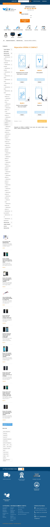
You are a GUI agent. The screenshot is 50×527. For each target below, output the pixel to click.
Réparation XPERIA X (7, 118)
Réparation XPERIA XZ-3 (7, 144)
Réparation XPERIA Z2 (7, 172)
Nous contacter (13, 518)
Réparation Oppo (7, 76)
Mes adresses (20, 511)
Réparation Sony (7, 91)
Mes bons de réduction (22, 514)
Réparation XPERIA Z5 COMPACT (7, 158)
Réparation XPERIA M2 (7, 197)
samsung (5, 433)
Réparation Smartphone (7, 54)
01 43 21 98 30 (30, 8)
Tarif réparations (18, 28)
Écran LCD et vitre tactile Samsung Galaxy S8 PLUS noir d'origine (7, 374)
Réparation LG (7, 215)
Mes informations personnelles (23, 512)
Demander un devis (25, 20)
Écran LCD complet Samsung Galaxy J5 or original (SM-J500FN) (7, 279)
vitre (7, 444)
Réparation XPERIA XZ (7, 127)
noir (10, 444)
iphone (4, 457)
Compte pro (14, 1)
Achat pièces (7, 28)
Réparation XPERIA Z (7, 185)
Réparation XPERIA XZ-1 (7, 131)
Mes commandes (21, 507)
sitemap (11, 520)
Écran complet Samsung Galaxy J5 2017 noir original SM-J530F (7, 260)
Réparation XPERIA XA (7, 114)
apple (4, 444)
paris (4, 450)
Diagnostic (39, 105)
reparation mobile (6, 448)
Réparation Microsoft (7, 219)
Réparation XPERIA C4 (7, 208)
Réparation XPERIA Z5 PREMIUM (7, 149)
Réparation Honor (7, 69)
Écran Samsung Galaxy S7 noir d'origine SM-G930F (7, 316)
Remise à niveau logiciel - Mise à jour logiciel (22, 106)
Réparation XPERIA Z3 (7, 163)
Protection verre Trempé (7, 223)
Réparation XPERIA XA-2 (7, 95)
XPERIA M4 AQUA (7, 201)
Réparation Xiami (7, 73)
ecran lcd (5, 437)
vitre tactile (5, 440)
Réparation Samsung (7, 61)
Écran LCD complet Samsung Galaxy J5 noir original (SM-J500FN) (7, 355)
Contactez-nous (36, 1)
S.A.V (6, 35)
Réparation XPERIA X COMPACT (7, 123)
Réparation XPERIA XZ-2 (7, 140)
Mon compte (22, 506)
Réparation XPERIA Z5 (7, 154)
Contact (19, 35)
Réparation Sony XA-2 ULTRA (7, 100)
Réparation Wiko (7, 88)
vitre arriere (9, 446)
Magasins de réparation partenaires (12, 511)
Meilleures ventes (6, 231)
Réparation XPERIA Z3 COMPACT (7, 168)
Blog (12, 35)
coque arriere (5, 454)
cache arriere (5, 452)
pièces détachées (6, 431)
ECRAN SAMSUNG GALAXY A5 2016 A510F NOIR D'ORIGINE (7, 335)
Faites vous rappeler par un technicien (11, 3)
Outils (36, 28)
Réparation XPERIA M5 (7, 193)
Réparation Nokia (7, 84)
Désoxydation (40, 72)
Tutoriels (43, 28)
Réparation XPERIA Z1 (7, 176)
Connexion (44, 1)
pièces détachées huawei (6, 460)
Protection (28, 28)
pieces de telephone (7, 442)
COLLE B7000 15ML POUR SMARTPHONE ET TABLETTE (7, 298)
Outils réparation (6, 227)
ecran (4, 446)
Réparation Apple (7, 58)
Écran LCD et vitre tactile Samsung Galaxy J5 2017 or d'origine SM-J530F (7, 393)
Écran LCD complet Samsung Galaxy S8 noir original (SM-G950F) (7, 413)
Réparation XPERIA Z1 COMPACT (7, 181)
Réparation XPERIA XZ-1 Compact (7, 136)
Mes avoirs (20, 509)
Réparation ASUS (7, 80)
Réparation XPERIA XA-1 (7, 105)
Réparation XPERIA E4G (7, 204)
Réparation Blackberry (7, 212)
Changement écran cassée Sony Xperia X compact (22, 73)
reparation (5, 435)
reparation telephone (7, 439)
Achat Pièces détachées (7, 50)
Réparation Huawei (7, 65)
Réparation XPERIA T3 (7, 189)
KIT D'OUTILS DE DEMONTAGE (6, 242)
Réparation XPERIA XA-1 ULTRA (7, 109)
